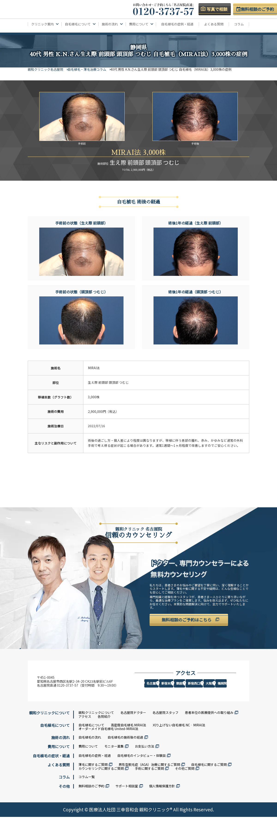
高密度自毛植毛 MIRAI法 (128, 745)
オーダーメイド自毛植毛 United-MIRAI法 (108, 749)
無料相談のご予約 (91, 806)
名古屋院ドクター (133, 732)
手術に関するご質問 (149, 788)
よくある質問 (213, 24)
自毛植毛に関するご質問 (209, 784)
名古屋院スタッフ (165, 732)
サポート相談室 (126, 806)
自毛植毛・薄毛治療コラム (90, 69)
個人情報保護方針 (162, 806)
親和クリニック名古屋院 (45, 69)
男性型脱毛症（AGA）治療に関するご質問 (149, 784)
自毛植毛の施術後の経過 (125, 757)
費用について (88, 766)
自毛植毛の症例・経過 (177, 24)
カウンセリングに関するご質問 (101, 788)
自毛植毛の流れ (89, 757)
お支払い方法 (144, 766)
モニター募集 (114, 766)
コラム (239, 24)
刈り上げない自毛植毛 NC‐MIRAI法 (179, 745)
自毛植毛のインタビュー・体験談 (141, 775)
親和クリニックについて (96, 732)
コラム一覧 (86, 797)
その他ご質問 (184, 788)
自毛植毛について (91, 745)
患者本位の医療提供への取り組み (209, 732)
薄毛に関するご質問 (93, 784)
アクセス (84, 736)
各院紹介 (104, 736)
